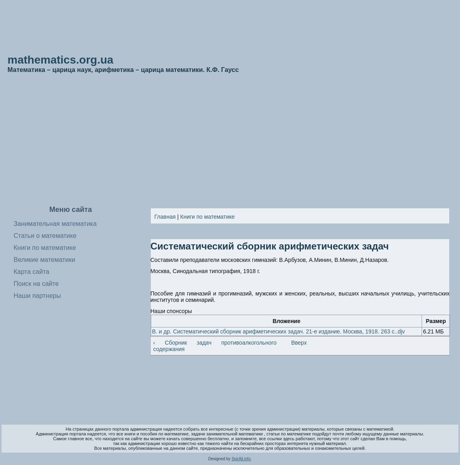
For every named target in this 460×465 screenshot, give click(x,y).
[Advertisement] (230, 140)
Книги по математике (207, 217)
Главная (165, 217)
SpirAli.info (241, 459)
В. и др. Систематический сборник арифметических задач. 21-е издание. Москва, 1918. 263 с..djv (278, 331)
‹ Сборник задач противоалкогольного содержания (214, 345)
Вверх (297, 342)
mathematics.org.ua (61, 60)
